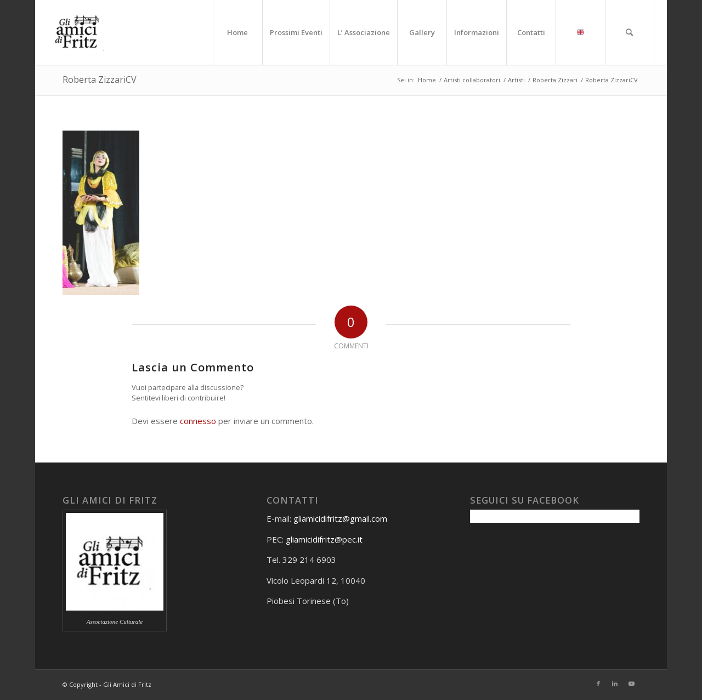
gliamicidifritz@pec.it (324, 539)
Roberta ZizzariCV (100, 80)
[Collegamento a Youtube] (631, 683)
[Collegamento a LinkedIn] (615, 683)
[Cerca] (629, 32)
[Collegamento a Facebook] (598, 683)
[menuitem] (237, 32)
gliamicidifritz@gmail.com (340, 518)
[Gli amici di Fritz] (80, 32)
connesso (198, 420)
